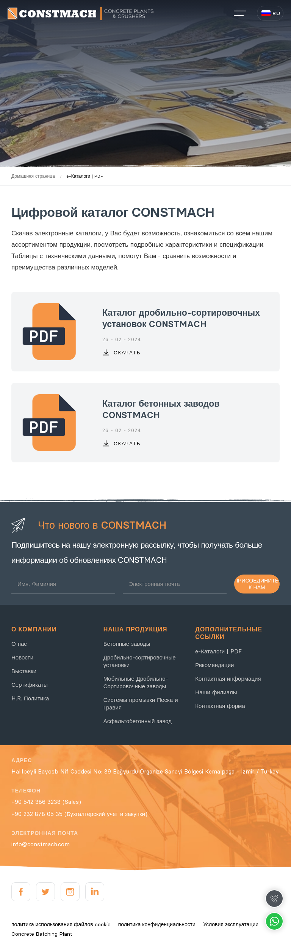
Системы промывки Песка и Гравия (140, 703)
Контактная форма (220, 705)
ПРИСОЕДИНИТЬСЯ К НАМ (257, 584)
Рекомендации (214, 665)
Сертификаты (29, 684)
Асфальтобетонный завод (137, 721)
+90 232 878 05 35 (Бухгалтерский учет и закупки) (79, 813)
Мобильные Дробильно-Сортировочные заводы (135, 682)
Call (274, 898)
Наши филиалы (216, 692)
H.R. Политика (30, 698)
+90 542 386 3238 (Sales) (46, 801)
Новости (22, 657)
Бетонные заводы (126, 643)
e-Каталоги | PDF (218, 651)
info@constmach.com (40, 844)
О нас (19, 643)
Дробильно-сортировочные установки (139, 661)
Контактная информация (228, 678)
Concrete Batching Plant (41, 933)
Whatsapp (274, 921)
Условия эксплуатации (230, 924)
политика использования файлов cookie (61, 924)
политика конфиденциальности (157, 924)
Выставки (23, 671)
